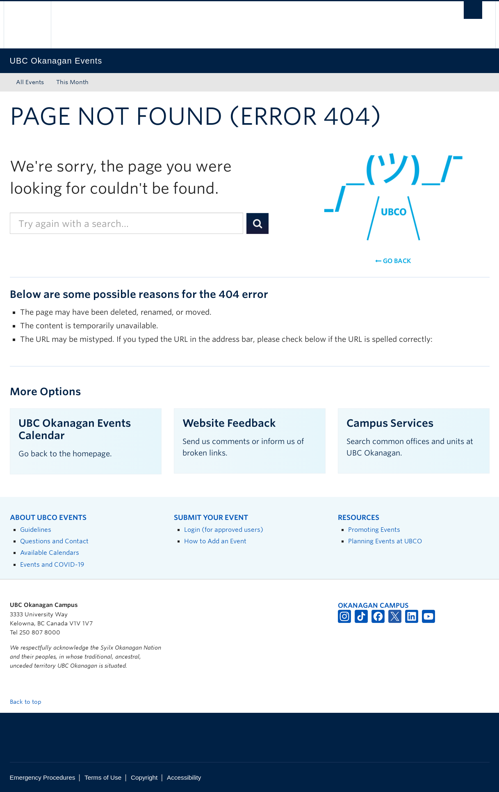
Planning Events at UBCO (385, 541)
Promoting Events (374, 529)
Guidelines (35, 529)
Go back (393, 261)
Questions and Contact (54, 541)
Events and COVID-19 (52, 564)
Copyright (144, 777)
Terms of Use (102, 777)
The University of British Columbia (27, 24)
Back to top (29, 701)
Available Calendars (49, 552)
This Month (72, 82)
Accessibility (184, 777)
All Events (30, 82)
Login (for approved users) (223, 529)
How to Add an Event (215, 541)
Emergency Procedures (42, 777)
